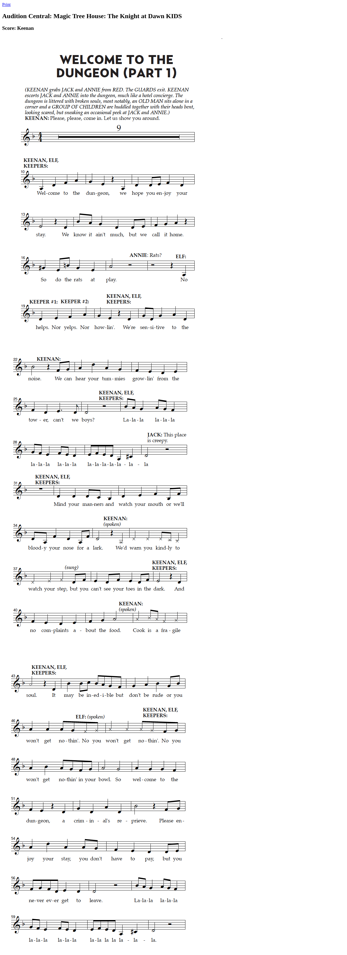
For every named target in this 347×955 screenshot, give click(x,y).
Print (6, 4)
